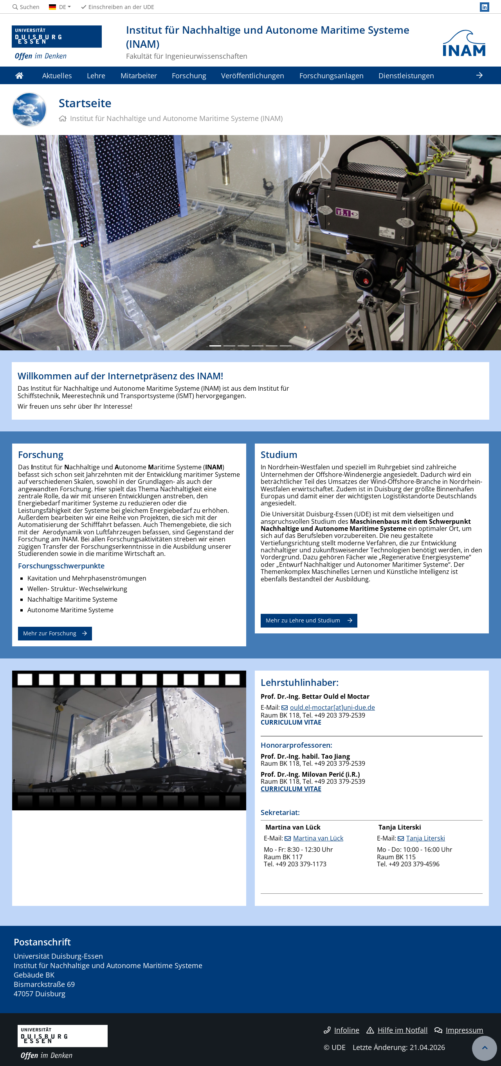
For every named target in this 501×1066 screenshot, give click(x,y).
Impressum (458, 1030)
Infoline (341, 1030)
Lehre (96, 75)
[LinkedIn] (484, 7)
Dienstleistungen (406, 75)
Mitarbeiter (139, 75)
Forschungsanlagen (331, 75)
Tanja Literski (425, 838)
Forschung (189, 75)
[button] (37, 242)
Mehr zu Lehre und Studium (304, 620)
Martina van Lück (318, 838)
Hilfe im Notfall (397, 1030)
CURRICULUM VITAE (291, 722)
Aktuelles (57, 75)
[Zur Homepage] (57, 43)
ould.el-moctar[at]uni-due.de (332, 707)
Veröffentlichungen (252, 75)
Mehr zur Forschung (49, 633)
